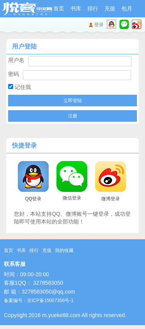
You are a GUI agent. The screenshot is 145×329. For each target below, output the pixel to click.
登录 (99, 24)
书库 (75, 8)
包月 (126, 8)
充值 (109, 8)
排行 (92, 8)
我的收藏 (64, 250)
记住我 (19, 87)
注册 (72, 116)
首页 (58, 8)
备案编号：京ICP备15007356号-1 (38, 300)
